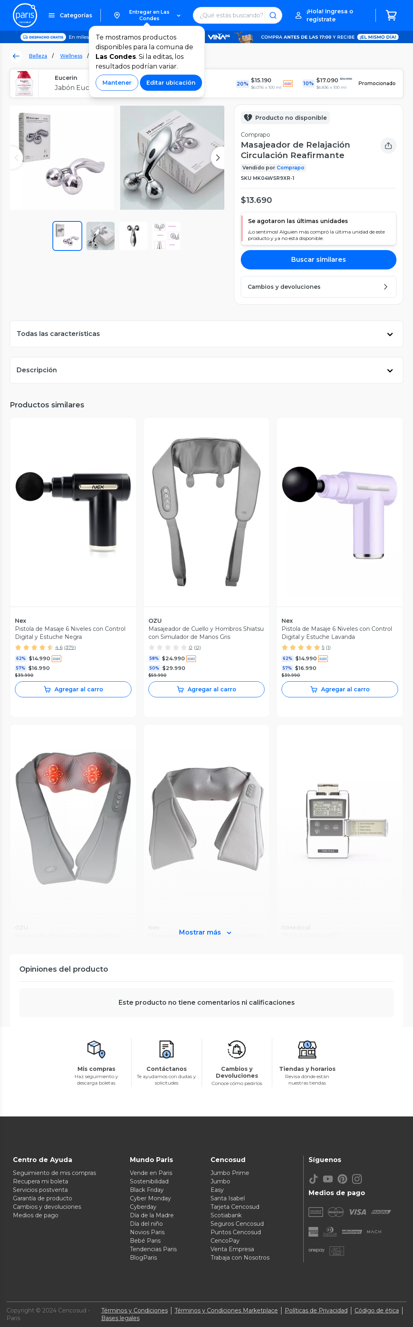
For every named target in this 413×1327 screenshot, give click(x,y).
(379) (70, 647)
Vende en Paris (151, 1173)
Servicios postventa (40, 1189)
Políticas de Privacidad (316, 1310)
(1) (328, 647)
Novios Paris (147, 1232)
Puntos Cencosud (236, 1232)
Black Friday (147, 1189)
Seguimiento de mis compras (54, 1173)
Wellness (71, 56)
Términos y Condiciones (134, 1310)
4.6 (59, 647)
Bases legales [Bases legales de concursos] (120, 1318)
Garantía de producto (42, 1198)
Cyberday (143, 1206)
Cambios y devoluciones (47, 1206)
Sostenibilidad (149, 1181)
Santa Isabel (228, 1198)
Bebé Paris (145, 1240)
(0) (197, 647)
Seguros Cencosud (237, 1223)
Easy (217, 1189)
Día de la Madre (152, 1215)
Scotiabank (226, 1215)
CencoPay (225, 1240)
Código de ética (377, 1310)
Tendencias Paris (153, 1249)
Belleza (38, 56)
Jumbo (220, 1181)
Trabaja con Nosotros (240, 1257)
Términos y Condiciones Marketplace (226, 1310)
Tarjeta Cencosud (235, 1206)
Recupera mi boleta (40, 1181)
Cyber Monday (150, 1198)
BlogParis (143, 1257)
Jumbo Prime (230, 1173)
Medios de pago (35, 1215)
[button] (147, 15)
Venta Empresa (232, 1249)
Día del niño (146, 1223)
